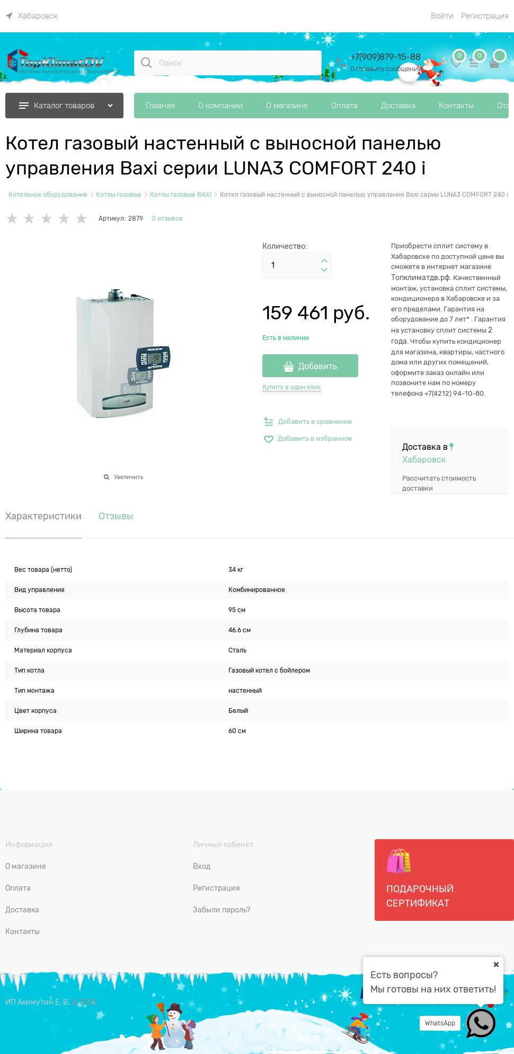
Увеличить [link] (128, 477)
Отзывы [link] (116, 516)
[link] (31, 16)
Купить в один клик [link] (291, 387)
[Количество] (296, 265)
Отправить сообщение (386, 69)
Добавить (317, 366)
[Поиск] (146, 62)
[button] (324, 261)
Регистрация (485, 16)
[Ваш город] (496, 964)
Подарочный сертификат (420, 878)
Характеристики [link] (43, 516)
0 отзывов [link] (167, 218)
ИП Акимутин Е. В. (37, 1002)
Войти (442, 16)
